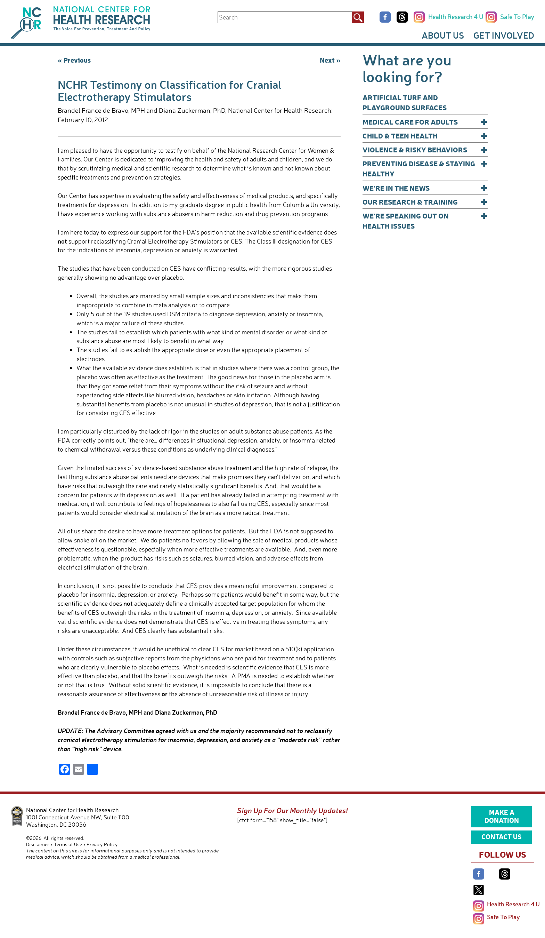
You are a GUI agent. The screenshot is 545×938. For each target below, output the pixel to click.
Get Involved (503, 35)
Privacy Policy (102, 844)
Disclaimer (37, 844)
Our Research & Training (425, 202)
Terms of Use (68, 844)
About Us (443, 35)
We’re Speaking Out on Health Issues (425, 220)
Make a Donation (502, 816)
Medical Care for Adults (425, 122)
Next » (330, 59)
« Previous (74, 59)
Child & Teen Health (425, 135)
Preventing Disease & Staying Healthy (425, 168)
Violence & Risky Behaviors (425, 149)
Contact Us (501, 836)
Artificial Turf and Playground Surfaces (405, 102)
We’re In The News (425, 188)
